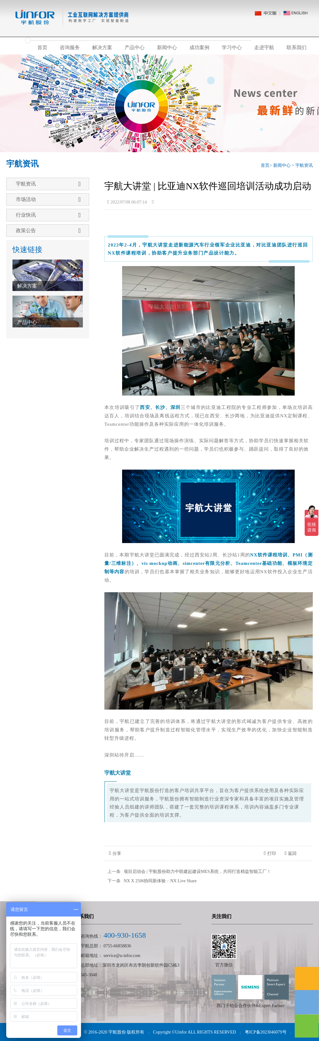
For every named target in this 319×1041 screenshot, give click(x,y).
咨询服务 (70, 47)
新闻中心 (167, 47)
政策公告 (48, 231)
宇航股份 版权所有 (126, 1032)
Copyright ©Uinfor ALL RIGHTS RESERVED (194, 1032)
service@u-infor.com (121, 955)
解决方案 (102, 47)
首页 (42, 47)
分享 (115, 853)
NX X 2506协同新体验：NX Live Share (160, 881)
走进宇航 (264, 47)
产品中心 (135, 47)
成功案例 (199, 47)
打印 (270, 853)
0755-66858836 (117, 946)
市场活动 (48, 199)
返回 (291, 853)
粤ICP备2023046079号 (266, 1032)
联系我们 (297, 47)
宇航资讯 (304, 165)
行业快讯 (48, 215)
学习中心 (232, 47)
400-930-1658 (124, 935)
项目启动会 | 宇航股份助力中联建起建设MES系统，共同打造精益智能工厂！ (197, 871)
